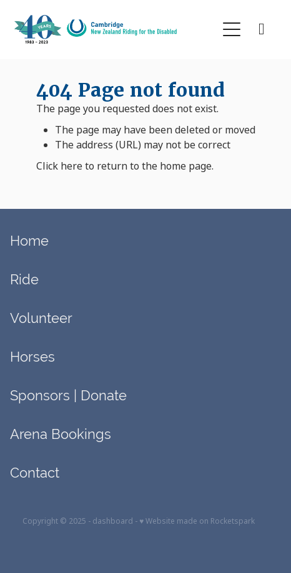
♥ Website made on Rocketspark (197, 521)
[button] (232, 29)
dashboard (112, 521)
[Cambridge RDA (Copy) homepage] (115, 29)
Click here (59, 166)
